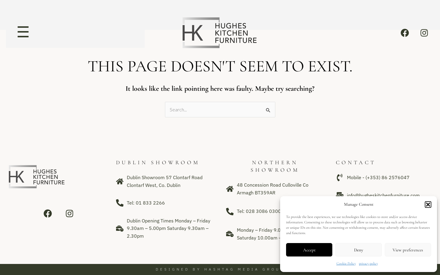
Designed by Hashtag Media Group (220, 269)
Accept (309, 250)
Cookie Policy (346, 263)
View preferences (408, 250)
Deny (358, 250)
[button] (428, 205)
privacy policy (368, 263)
